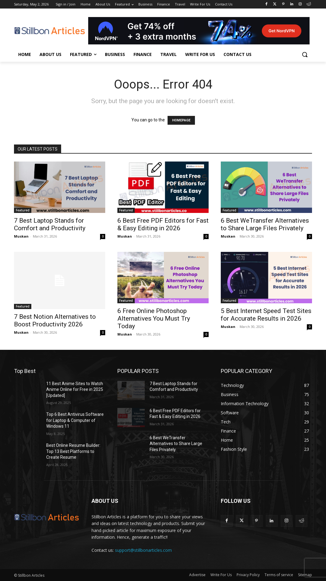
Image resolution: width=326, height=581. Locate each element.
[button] (304, 54)
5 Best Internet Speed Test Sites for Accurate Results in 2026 (266, 314)
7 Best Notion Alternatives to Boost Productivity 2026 (55, 320)
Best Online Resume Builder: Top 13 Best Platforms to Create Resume (73, 451)
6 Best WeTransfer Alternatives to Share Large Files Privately (265, 224)
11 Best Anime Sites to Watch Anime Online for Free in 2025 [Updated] (74, 389)
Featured (22, 210)
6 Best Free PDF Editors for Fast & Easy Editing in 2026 (163, 224)
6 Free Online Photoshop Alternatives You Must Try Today (153, 318)
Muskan (21, 236)
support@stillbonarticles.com (143, 550)
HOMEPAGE (181, 120)
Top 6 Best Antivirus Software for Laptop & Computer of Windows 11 (75, 420)
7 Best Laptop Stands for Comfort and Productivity (49, 224)
